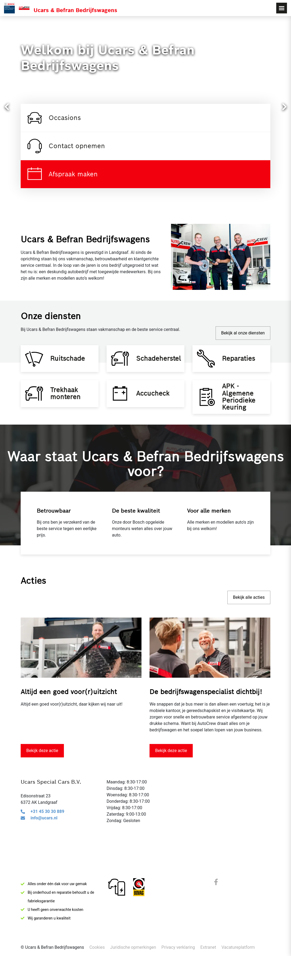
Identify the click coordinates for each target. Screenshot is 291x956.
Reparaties (241, 362)
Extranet (208, 947)
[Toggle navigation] (281, 8)
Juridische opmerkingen (133, 947)
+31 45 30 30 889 (47, 827)
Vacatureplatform (238, 947)
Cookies (97, 947)
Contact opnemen (65, 146)
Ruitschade (70, 362)
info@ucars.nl (44, 833)
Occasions (53, 117)
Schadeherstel (158, 362)
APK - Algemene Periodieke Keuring (241, 409)
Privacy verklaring (178, 947)
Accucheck (155, 405)
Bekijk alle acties (249, 613)
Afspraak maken (62, 174)
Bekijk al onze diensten (243, 332)
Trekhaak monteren (68, 405)
